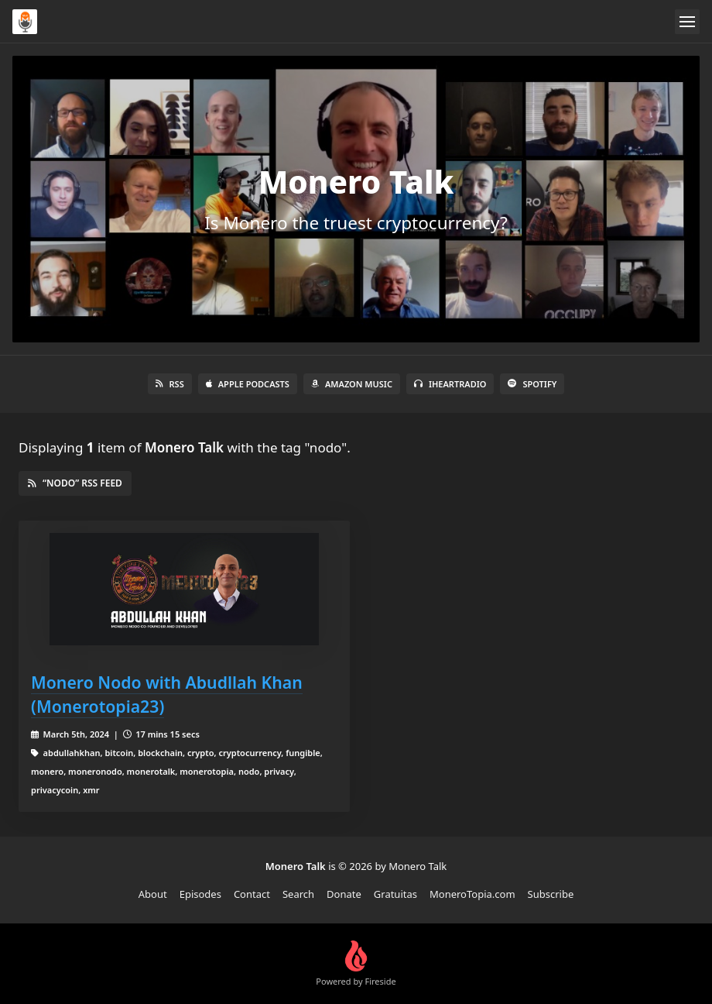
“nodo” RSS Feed (75, 483)
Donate (344, 894)
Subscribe (551, 894)
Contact (252, 894)
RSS (170, 384)
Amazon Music (351, 384)
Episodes (200, 894)
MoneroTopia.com (472, 894)
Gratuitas (395, 894)
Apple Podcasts (247, 384)
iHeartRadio (450, 384)
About (153, 894)
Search (298, 894)
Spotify (532, 384)
